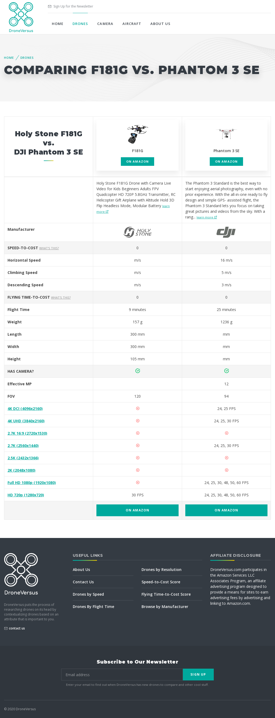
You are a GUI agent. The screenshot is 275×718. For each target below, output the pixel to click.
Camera (105, 23)
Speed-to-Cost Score (161, 581)
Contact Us (83, 581)
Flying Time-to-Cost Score (166, 594)
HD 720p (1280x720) (26, 494)
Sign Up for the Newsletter (70, 6)
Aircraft (131, 23)
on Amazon (137, 161)
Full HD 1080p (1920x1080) (32, 482)
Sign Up (198, 674)
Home (57, 23)
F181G (137, 150)
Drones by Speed (88, 594)
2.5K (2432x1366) (23, 457)
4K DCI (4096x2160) (25, 408)
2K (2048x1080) (21, 470)
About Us (160, 23)
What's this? (49, 248)
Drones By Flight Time (93, 606)
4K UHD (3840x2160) (26, 420)
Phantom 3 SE (227, 150)
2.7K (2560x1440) (23, 445)
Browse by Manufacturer (165, 606)
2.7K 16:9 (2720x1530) (27, 433)
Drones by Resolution (162, 569)
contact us (17, 628)
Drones (80, 23)
